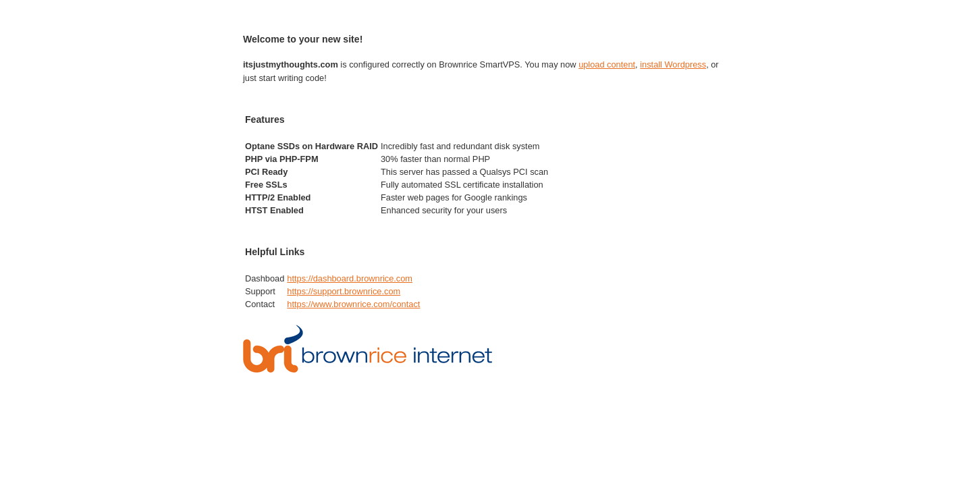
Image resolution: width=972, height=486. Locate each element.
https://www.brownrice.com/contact (353, 304)
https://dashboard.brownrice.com (349, 278)
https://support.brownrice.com (343, 291)
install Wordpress (673, 64)
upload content (606, 64)
